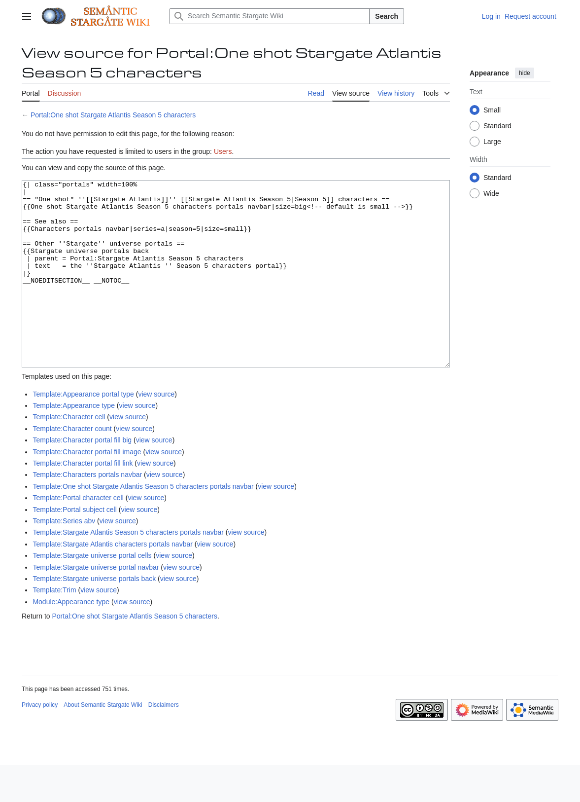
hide (524, 73)
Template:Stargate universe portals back (94, 616)
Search (386, 16)
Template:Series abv (64, 558)
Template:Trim (54, 627)
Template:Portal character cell (78, 535)
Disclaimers (163, 741)
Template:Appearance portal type (83, 431)
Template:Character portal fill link (83, 500)
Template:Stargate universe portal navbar (96, 604)
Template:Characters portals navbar (87, 511)
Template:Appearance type (74, 442)
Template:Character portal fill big (82, 477)
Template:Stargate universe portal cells (92, 592)
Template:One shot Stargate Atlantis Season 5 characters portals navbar (143, 523)
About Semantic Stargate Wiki (103, 741)
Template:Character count (72, 466)
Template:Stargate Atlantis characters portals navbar (113, 581)
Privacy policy (40, 741)
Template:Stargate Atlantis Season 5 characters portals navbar (128, 569)
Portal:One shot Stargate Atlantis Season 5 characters (113, 115)
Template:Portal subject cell (74, 546)
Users (223, 151)
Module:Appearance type (71, 639)
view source (156, 431)
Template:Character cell (69, 454)
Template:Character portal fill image (87, 489)
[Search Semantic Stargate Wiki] (270, 16)
